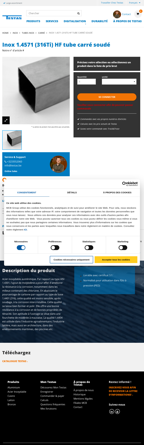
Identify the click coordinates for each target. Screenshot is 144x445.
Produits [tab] (13, 382)
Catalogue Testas (14, 361)
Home (5, 32)
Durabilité (99, 21)
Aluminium (14, 387)
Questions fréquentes (52, 404)
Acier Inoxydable (17, 391)
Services (52, 21)
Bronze (12, 404)
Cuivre (11, 396)
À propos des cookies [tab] (117, 192)
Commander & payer (52, 396)
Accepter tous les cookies (116, 259)
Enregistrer (46, 391)
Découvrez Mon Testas (53, 387)
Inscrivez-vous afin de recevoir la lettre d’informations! (123, 391)
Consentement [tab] (26, 192)
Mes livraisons (48, 408)
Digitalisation (75, 21)
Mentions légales (83, 398)
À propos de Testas (127, 21)
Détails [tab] (72, 192)
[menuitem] (97, 3)
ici (25, 229)
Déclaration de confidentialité (44, 427)
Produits (33, 21)
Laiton (11, 400)
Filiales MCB (80, 403)
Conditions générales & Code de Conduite (95, 427)
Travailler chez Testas (112, 2)
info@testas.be (13, 165)
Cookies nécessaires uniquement (72, 259)
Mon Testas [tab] (48, 382)
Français (133, 2)
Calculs (44, 400)
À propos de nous (84, 390)
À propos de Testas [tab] (82, 383)
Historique (80, 394)
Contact (78, 407)
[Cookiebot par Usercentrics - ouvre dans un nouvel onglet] (124, 184)
